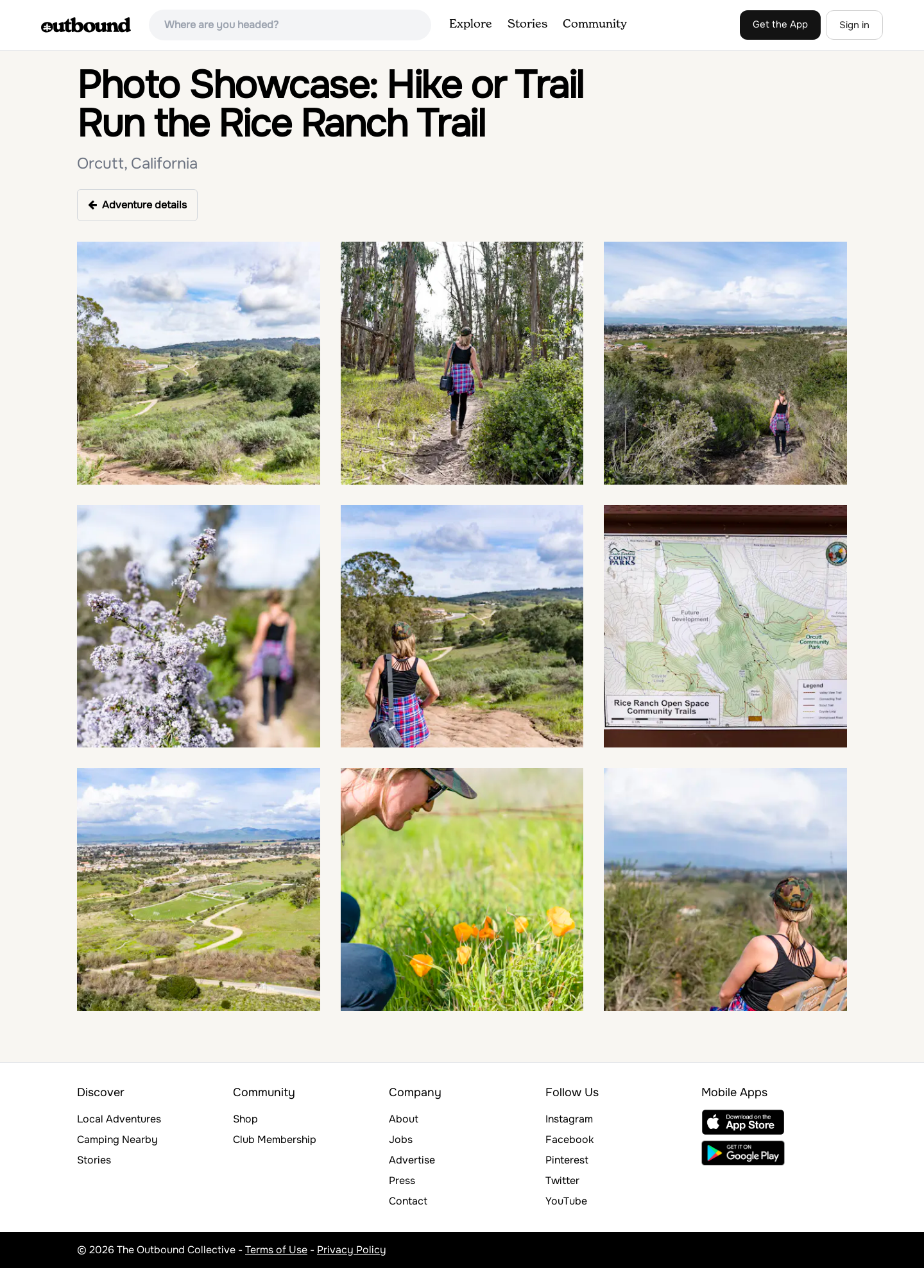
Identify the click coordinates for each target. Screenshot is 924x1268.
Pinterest (566, 1160)
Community (595, 24)
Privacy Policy (351, 1249)
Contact (408, 1201)
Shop (245, 1119)
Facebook (569, 1139)
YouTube (566, 1201)
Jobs (401, 1139)
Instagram (569, 1119)
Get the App (780, 24)
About (403, 1119)
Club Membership (274, 1139)
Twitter (562, 1180)
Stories (527, 24)
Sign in (854, 25)
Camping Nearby (117, 1139)
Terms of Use (276, 1249)
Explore (470, 24)
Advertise (412, 1160)
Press (402, 1180)
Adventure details (137, 205)
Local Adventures (119, 1119)
